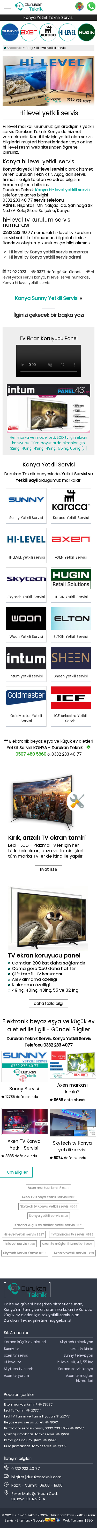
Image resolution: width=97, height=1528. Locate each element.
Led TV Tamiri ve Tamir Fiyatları (36, 1416)
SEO (90, 1520)
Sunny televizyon (78, 1355)
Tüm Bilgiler (16, 1172)
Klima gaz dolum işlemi (30, 1440)
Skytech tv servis (19, 1368)
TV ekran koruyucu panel (44, 956)
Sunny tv (11, 1348)
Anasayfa (15, 48)
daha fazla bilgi (48, 1003)
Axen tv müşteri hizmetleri (79, 1378)
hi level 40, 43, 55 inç (75, 1362)
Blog (29, 48)
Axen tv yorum (16, 1375)
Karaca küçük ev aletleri (25, 1342)
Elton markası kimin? (28, 1404)
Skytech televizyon (76, 1342)
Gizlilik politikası (61, 1515)
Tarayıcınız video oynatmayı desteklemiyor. (48, 361)
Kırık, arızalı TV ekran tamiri (47, 838)
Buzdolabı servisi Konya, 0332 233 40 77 (43, 1428)
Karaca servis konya (75, 1368)
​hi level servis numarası (68, 277)
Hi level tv (12, 1362)
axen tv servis (16, 1355)
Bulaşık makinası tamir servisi (35, 1446)
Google (38, 1520)
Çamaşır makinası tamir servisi (36, 1434)
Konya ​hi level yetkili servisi (26, 282)
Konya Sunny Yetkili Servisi (46, 298)
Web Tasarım (73, 1520)
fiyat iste (48, 869)
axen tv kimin (81, 1348)
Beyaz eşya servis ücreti (30, 1422)
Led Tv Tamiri (22, 1410)
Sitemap (23, 1520)
